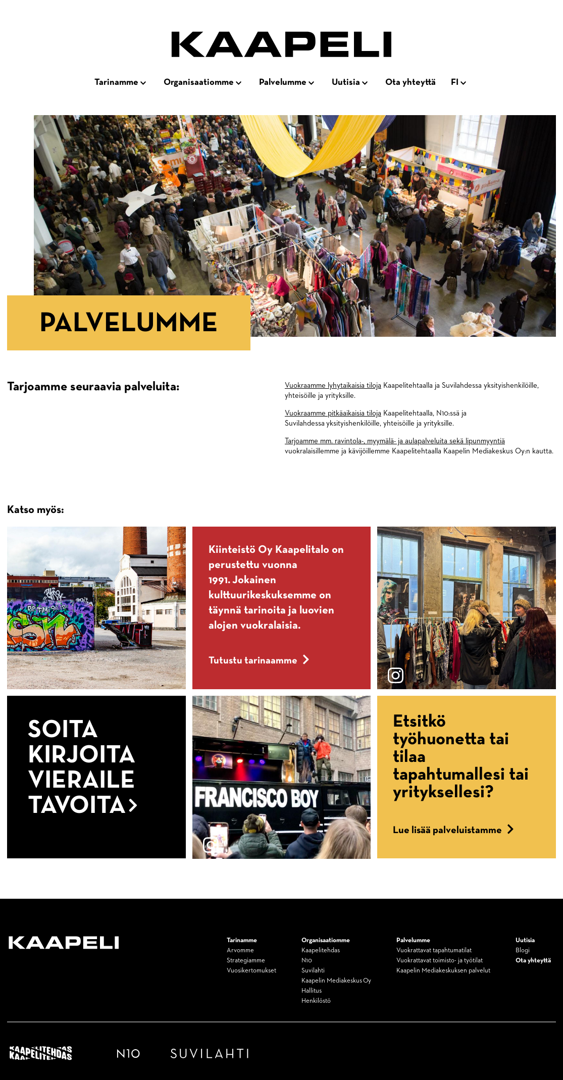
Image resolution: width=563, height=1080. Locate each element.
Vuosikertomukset (251, 970)
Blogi (523, 950)
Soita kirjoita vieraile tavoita (83, 767)
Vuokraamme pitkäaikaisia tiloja (333, 413)
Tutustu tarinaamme (259, 660)
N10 (306, 960)
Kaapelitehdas (320, 950)
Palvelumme (282, 82)
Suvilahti (313, 970)
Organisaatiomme (199, 82)
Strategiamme (246, 960)
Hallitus (311, 991)
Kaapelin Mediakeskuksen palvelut (443, 970)
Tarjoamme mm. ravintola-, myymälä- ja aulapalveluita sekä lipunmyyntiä (395, 441)
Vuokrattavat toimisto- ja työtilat (439, 960)
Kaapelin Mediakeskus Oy (336, 981)
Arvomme (240, 950)
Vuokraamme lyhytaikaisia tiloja (333, 385)
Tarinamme (116, 82)
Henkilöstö (316, 1001)
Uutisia (346, 82)
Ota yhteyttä (410, 82)
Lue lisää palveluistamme (453, 830)
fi (454, 82)
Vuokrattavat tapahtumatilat (434, 950)
